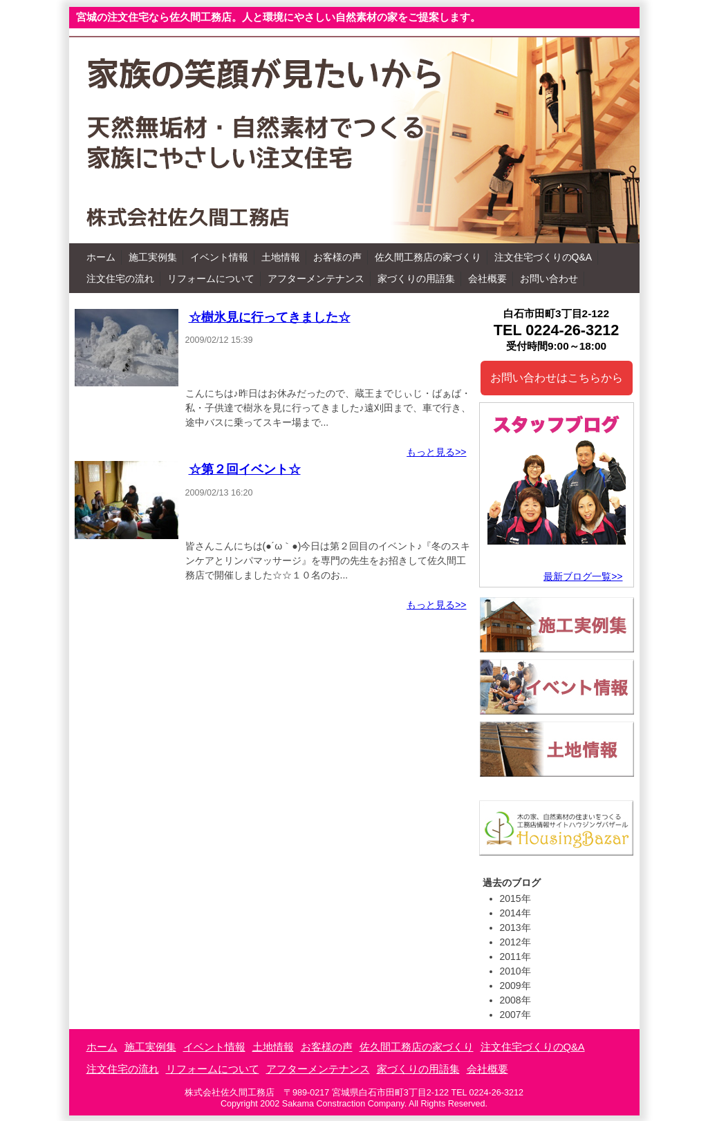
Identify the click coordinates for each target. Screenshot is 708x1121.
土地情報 (280, 257)
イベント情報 (219, 257)
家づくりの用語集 (416, 278)
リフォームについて (210, 278)
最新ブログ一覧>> (582, 576)
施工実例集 (153, 257)
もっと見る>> (436, 452)
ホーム (100, 257)
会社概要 (487, 278)
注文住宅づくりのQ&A (543, 257)
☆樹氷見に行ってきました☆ (270, 317)
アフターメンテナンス (316, 278)
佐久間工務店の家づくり (428, 257)
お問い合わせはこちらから (556, 378)
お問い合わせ (549, 278)
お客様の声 (337, 257)
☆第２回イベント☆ (245, 469)
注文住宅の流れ (120, 278)
